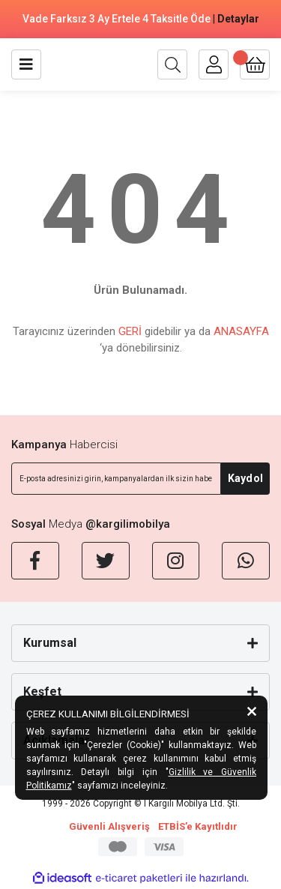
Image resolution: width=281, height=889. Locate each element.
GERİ (130, 331)
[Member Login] (214, 64)
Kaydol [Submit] (245, 478)
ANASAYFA (241, 331)
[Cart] (255, 64)
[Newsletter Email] (116, 478)
